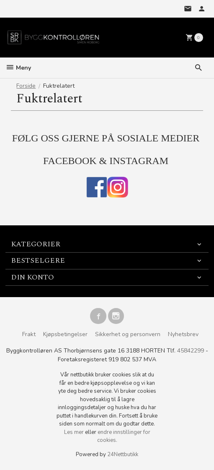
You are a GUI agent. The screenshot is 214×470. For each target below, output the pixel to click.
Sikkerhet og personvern (127, 334)
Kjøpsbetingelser (65, 334)
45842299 (190, 351)
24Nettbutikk (122, 454)
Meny (18, 68)
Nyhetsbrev (183, 334)
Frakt (29, 334)
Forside (26, 86)
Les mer (74, 432)
